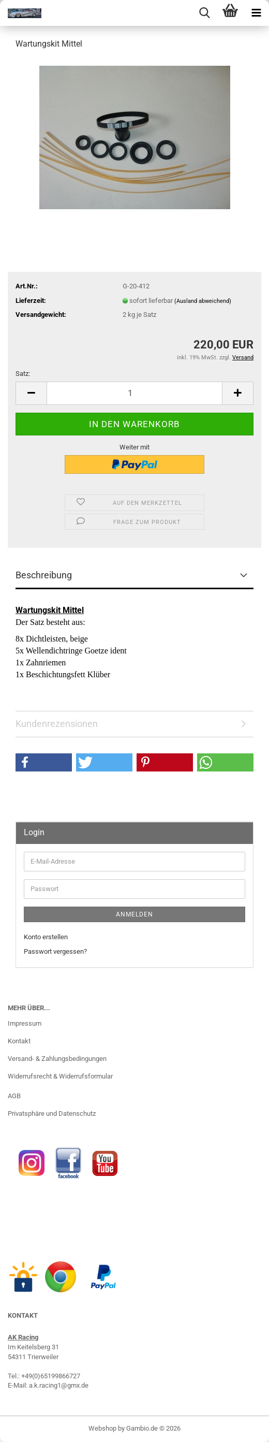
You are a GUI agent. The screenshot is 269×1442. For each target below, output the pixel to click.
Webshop (102, 1428)
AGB (14, 1096)
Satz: (23, 373)
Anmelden (134, 914)
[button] (31, 393)
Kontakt (19, 1041)
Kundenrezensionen (57, 723)
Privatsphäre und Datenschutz (52, 1113)
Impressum (24, 1023)
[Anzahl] (134, 393)
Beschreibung (44, 575)
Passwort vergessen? (55, 951)
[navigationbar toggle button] (256, 13)
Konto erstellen (46, 937)
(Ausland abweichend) (202, 301)
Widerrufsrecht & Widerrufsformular (60, 1076)
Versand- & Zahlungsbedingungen (57, 1058)
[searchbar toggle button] (204, 13)
